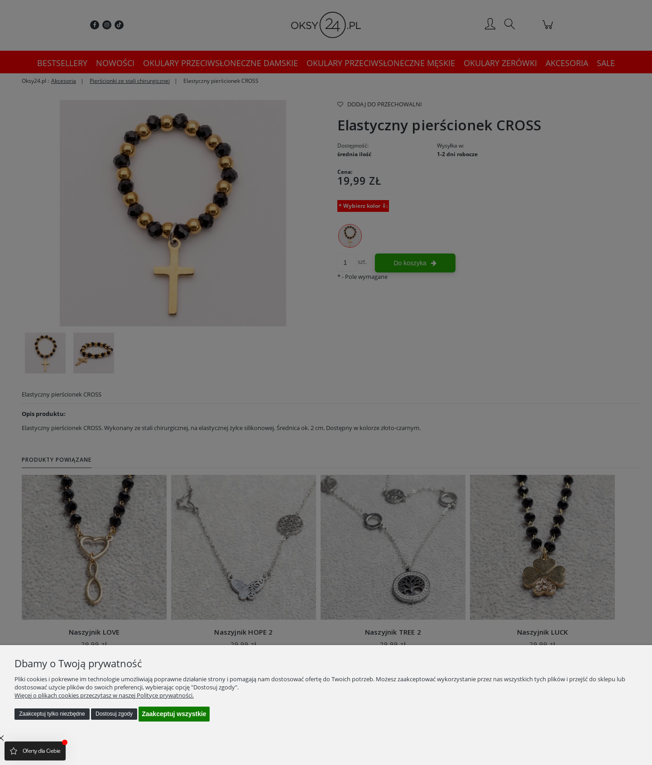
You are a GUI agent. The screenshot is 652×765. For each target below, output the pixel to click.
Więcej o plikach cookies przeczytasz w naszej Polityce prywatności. (104, 695)
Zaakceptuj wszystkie (174, 713)
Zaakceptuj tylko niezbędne (52, 714)
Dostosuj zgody (114, 714)
